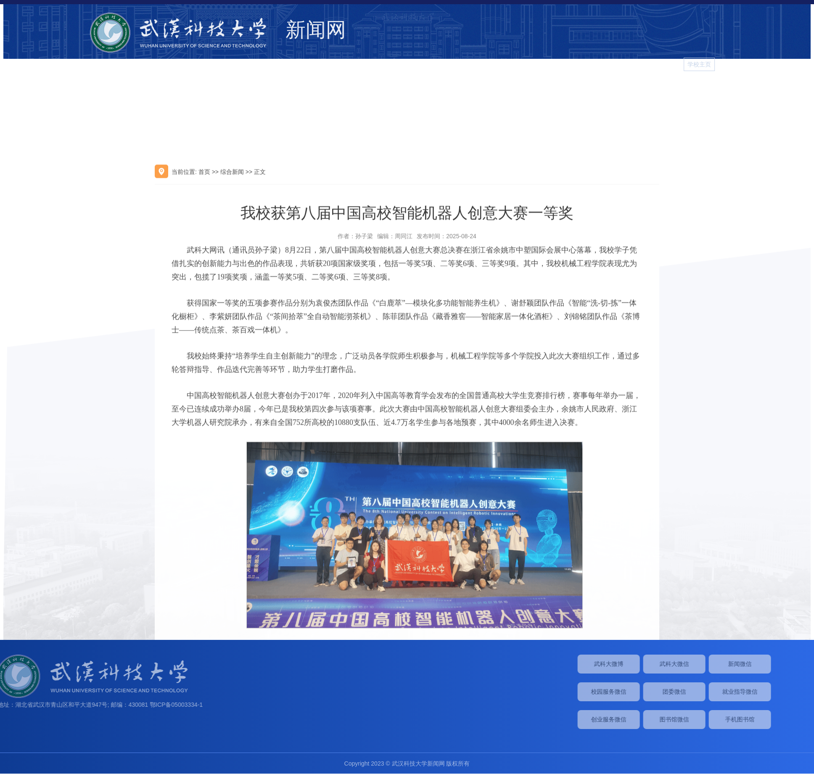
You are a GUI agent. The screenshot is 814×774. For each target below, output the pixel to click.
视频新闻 (707, 89)
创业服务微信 (707, 719)
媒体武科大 (590, 89)
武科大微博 (707, 663)
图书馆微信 (773, 719)
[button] (802, 64)
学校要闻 (473, 89)
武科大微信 (773, 663)
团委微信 (773, 691)
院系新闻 (632, 89)
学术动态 (549, 89)
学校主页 (772, 64)
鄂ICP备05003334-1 (38, 704)
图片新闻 (745, 89)
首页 (204, 275)
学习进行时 (787, 89)
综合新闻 (511, 89)
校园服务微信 (707, 691)
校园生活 (670, 89)
